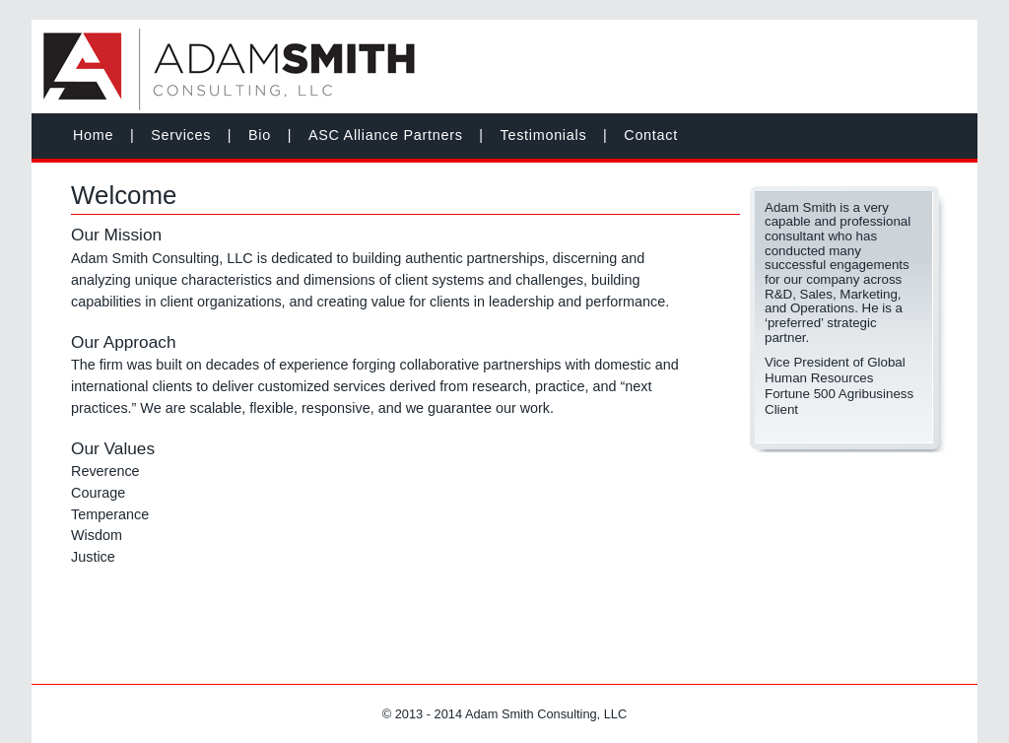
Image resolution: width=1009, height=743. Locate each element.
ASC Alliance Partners (385, 135)
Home (93, 135)
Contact (651, 135)
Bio (259, 135)
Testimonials (544, 135)
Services (181, 135)
